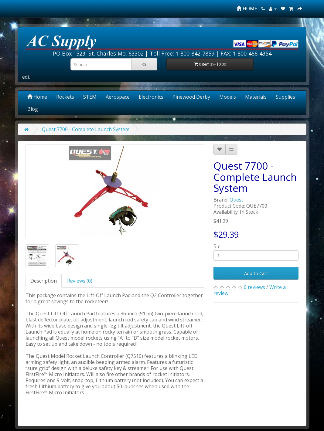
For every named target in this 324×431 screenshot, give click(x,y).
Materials (256, 96)
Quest (236, 199)
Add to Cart (256, 273)
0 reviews (254, 287)
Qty (216, 245)
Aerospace (118, 96)
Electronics (151, 96)
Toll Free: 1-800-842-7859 (182, 53)
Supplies (285, 96)
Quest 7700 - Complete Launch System (85, 129)
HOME (247, 8)
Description (43, 280)
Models (227, 96)
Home (37, 96)
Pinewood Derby (191, 96)
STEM (90, 96)
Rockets (65, 96)
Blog (32, 109)
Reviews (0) (79, 280)
